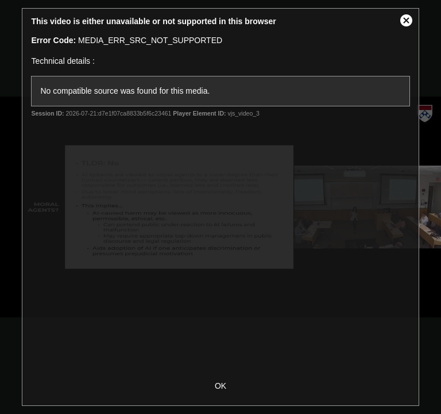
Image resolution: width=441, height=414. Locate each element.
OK (220, 385)
